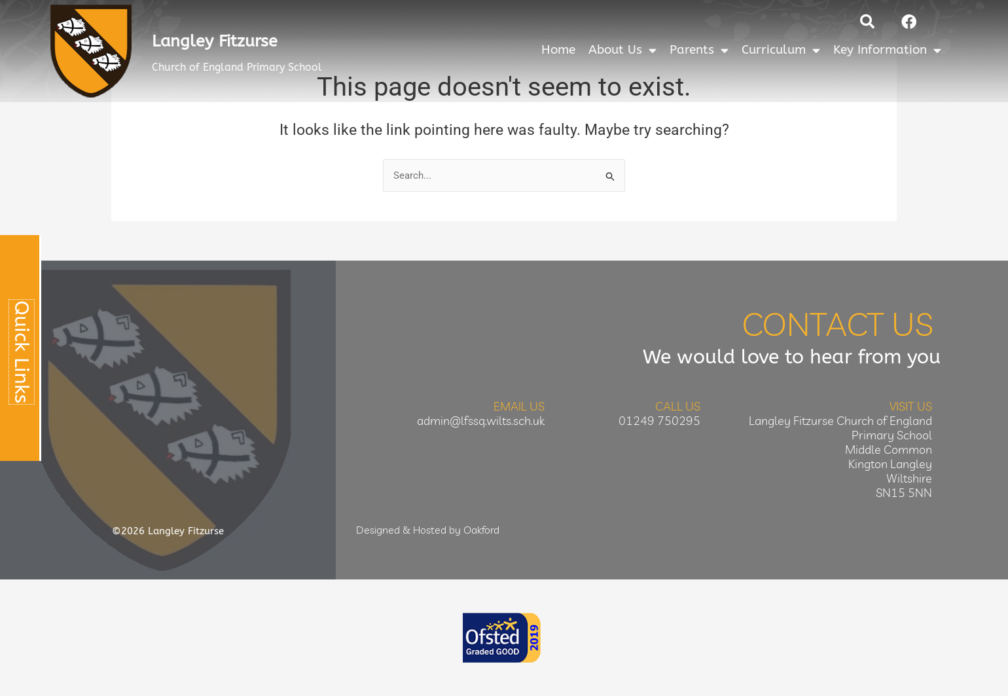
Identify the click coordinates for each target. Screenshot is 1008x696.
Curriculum (781, 50)
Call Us (677, 406)
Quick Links (21, 352)
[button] (867, 22)
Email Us (519, 406)
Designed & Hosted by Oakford (427, 529)
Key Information (887, 50)
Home (558, 50)
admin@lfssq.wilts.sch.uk (481, 420)
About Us (622, 50)
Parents (699, 50)
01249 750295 (659, 420)
